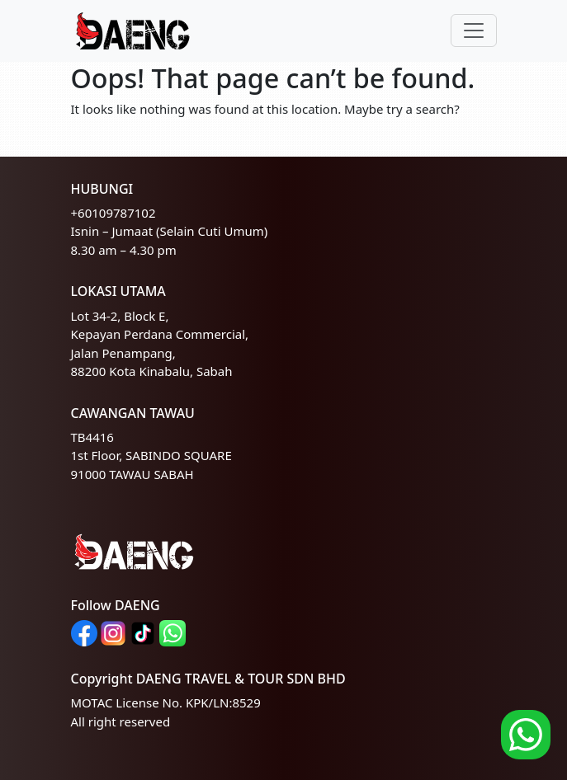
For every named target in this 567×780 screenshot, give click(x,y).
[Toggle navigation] (474, 30)
